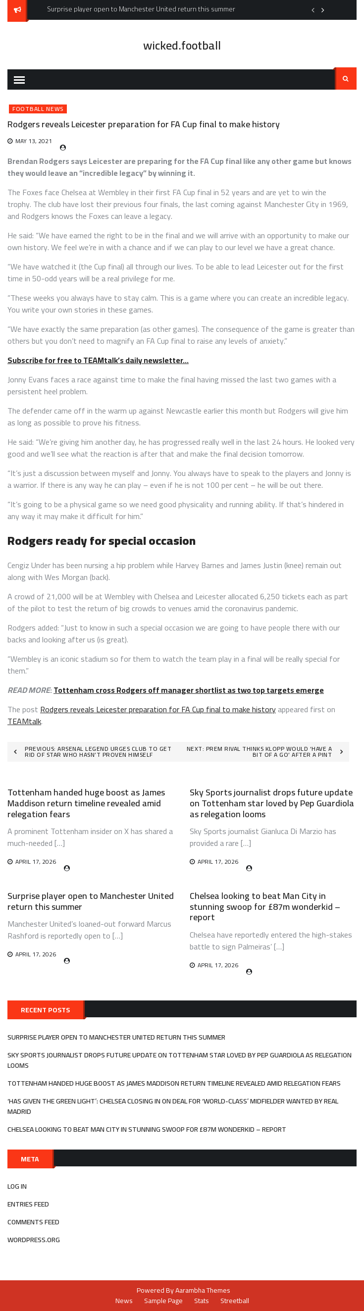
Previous (313, 9)
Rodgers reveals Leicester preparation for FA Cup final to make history (158, 709)
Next (322, 9)
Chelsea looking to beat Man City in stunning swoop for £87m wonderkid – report (265, 906)
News (124, 1300)
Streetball (234, 1300)
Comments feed (33, 1221)
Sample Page (163, 1300)
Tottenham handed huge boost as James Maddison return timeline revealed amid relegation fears (86, 803)
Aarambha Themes (202, 1290)
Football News (37, 109)
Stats (201, 1300)
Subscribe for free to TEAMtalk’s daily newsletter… (98, 360)
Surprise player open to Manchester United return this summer (90, 901)
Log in (17, 1186)
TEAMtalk (24, 721)
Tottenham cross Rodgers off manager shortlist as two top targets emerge (188, 689)
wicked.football (182, 45)
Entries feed (28, 1204)
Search (346, 79)
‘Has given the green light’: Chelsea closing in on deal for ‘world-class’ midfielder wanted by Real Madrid (172, 1106)
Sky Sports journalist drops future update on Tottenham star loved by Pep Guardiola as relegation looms (272, 803)
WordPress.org (33, 1239)
